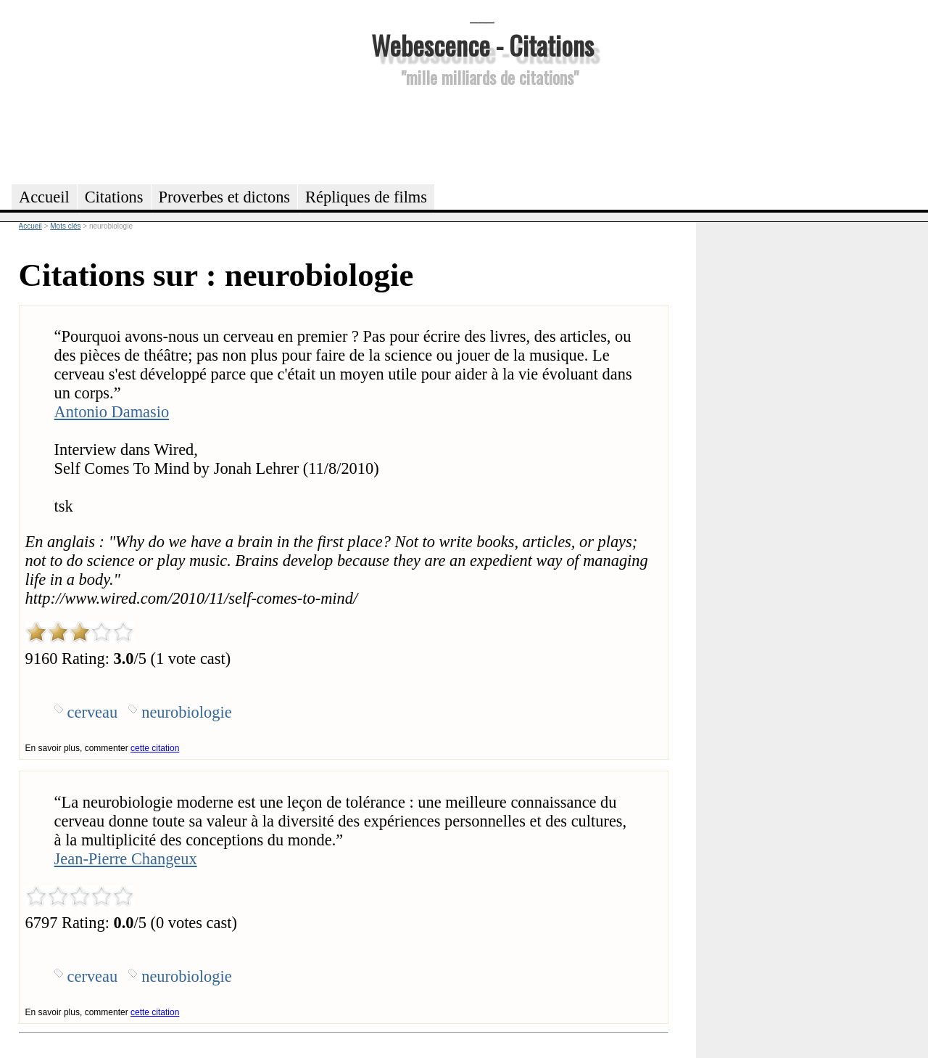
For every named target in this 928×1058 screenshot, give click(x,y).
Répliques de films (366, 197)
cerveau (92, 712)
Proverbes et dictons (225, 197)
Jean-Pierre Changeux (125, 859)
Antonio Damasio (112, 412)
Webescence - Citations (482, 44)
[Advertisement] (482, 133)
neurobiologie (186, 712)
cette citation (154, 748)
